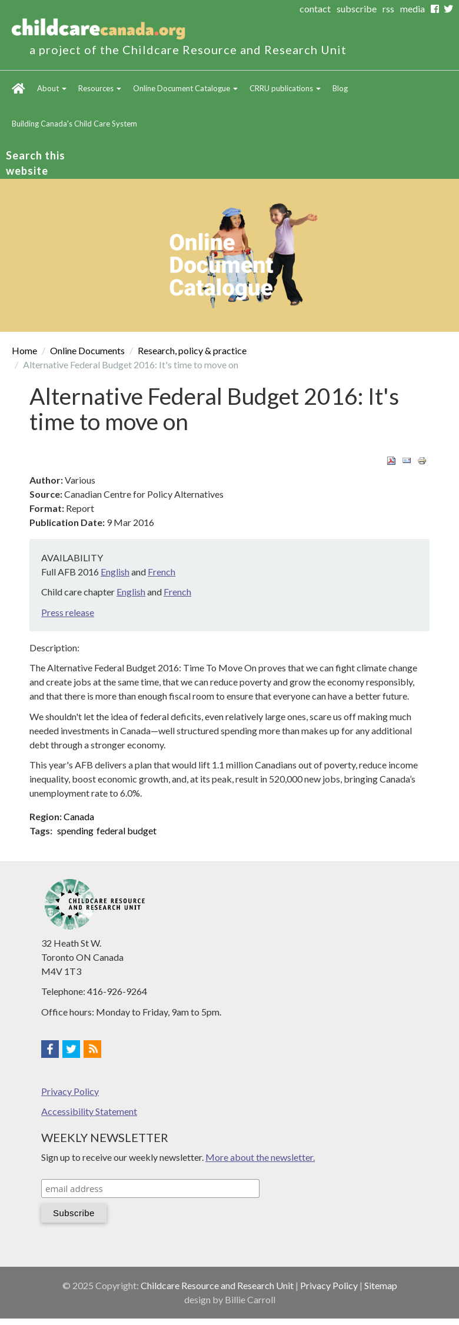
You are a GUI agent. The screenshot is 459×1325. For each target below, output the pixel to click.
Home (18, 88)
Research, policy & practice (192, 350)
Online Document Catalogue (185, 88)
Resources (99, 88)
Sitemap (380, 1285)
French (161, 571)
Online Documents (87, 350)
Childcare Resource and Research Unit (217, 1285)
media (412, 8)
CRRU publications (285, 88)
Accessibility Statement (89, 1111)
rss (388, 8)
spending (75, 830)
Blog (340, 88)
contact (315, 8)
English (115, 571)
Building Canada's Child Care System (74, 123)
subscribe (357, 8)
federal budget (127, 830)
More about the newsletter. (260, 1157)
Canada (79, 816)
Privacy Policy (70, 1091)
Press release (67, 612)
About (51, 88)
